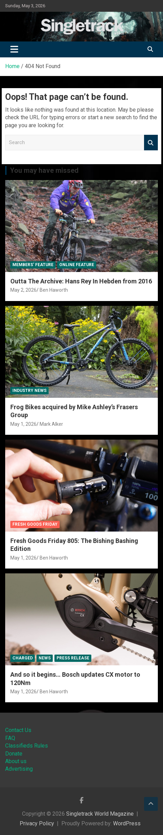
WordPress (127, 823)
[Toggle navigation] (14, 49)
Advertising (19, 769)
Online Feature (76, 264)
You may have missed (44, 170)
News (45, 658)
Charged (22, 658)
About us (16, 761)
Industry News (29, 390)
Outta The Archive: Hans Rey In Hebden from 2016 (81, 281)
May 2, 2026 (23, 290)
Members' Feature (32, 264)
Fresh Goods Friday (35, 524)
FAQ (10, 738)
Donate (13, 753)
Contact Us (18, 730)
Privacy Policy (37, 823)
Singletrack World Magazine (100, 813)
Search (151, 142)
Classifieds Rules (26, 745)
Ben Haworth (54, 290)
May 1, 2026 (23, 424)
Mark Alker (51, 424)
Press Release (73, 658)
